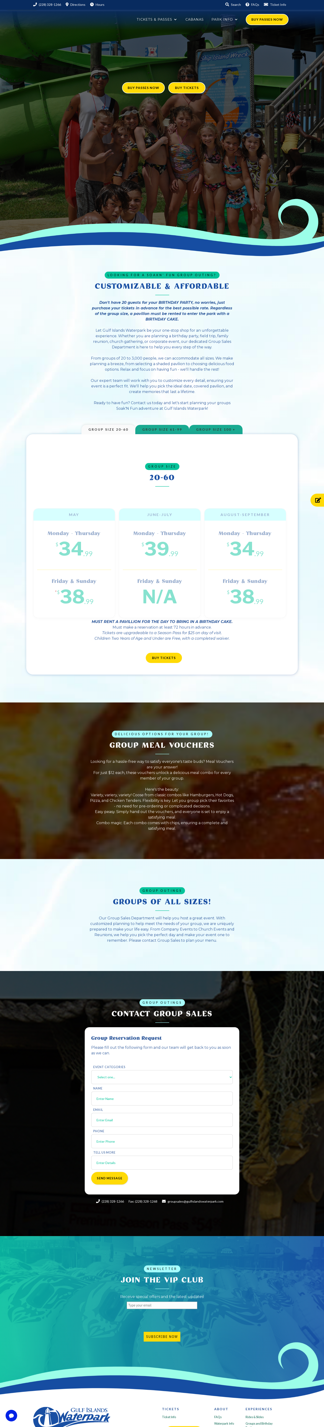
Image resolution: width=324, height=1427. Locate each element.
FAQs (218, 1419)
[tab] (108, 429)
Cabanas (194, 19)
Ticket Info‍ (169, 1419)
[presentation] (162, 1323)
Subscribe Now (162, 1339)
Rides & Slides (255, 1419)
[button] (157, 19)
